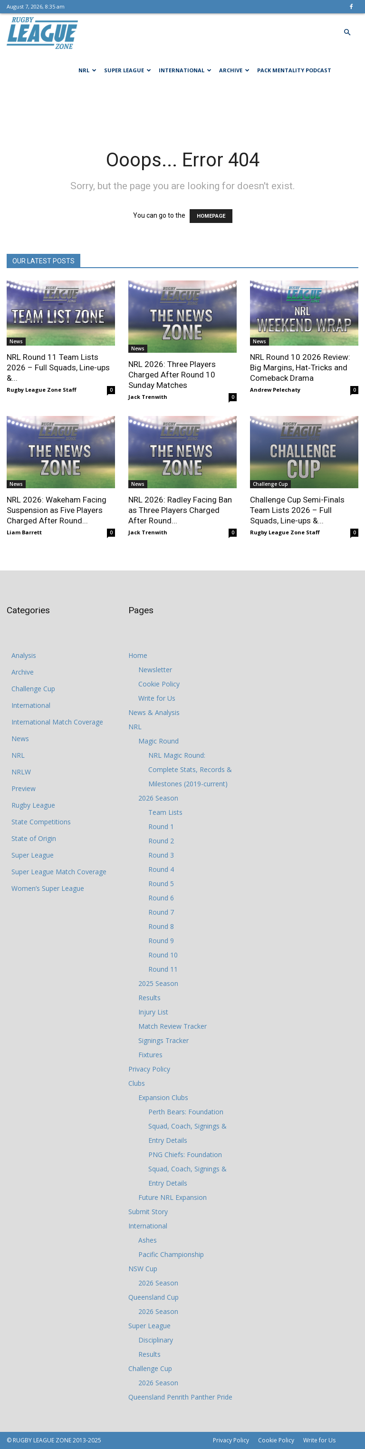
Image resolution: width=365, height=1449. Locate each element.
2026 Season (158, 797)
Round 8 (161, 926)
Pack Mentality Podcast (294, 70)
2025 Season (158, 983)
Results (149, 997)
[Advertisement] (182, 110)
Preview (23, 788)
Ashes (147, 1240)
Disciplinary (155, 1339)
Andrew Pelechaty (275, 389)
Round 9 (161, 940)
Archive (234, 70)
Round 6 (161, 897)
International (185, 70)
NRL (87, 70)
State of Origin (33, 838)
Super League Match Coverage (58, 871)
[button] (347, 32)
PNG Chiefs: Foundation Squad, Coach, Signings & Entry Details (187, 1169)
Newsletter (155, 669)
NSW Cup (142, 1268)
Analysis (23, 655)
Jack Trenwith (147, 396)
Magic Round (158, 740)
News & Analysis (154, 712)
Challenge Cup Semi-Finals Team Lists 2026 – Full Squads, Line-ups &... (297, 510)
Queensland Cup (153, 1297)
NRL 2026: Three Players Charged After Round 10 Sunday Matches (172, 374)
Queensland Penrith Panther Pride (180, 1396)
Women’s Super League (47, 888)
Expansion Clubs (163, 1097)
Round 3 (161, 855)
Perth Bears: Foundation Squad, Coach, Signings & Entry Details (187, 1126)
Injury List (153, 1011)
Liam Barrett (24, 532)
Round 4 (161, 869)
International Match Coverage (57, 721)
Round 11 (163, 969)
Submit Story (148, 1211)
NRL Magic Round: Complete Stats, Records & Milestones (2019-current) (190, 769)
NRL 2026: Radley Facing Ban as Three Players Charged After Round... (180, 510)
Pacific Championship (171, 1254)
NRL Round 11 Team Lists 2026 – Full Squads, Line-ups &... (58, 367)
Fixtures (150, 1054)
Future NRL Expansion (172, 1197)
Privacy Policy (149, 1068)
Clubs (136, 1083)
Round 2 (161, 840)
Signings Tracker (163, 1040)
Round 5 (161, 883)
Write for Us (156, 698)
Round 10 (163, 954)
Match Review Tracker (172, 1026)
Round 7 (161, 912)
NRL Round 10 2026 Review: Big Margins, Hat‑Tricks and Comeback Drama (300, 367)
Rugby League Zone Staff (42, 389)
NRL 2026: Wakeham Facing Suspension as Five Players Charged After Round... (56, 510)
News (16, 341)
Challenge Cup (270, 484)
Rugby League (33, 805)
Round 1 (161, 826)
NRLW (21, 771)
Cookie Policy (159, 683)
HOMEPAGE (211, 216)
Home (137, 655)
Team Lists (165, 812)
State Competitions (41, 821)
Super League (127, 70)
